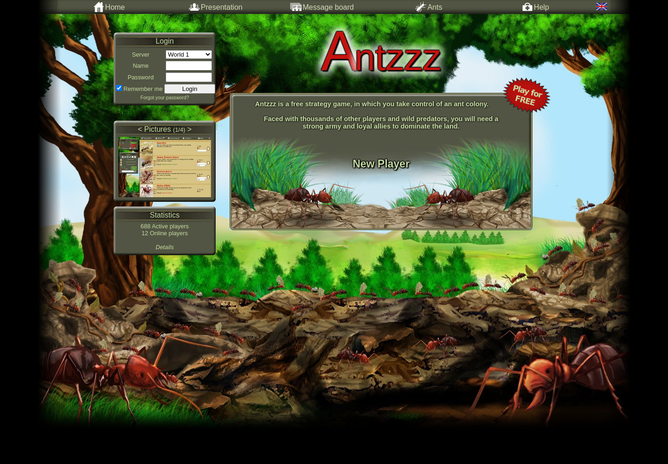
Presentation (216, 7)
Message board (321, 7)
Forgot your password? (165, 97)
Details (164, 247)
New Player (381, 164)
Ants (428, 7)
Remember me (143, 88)
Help (535, 7)
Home (109, 7)
